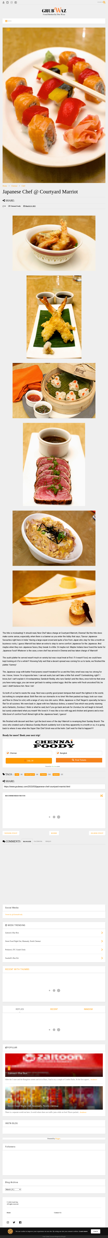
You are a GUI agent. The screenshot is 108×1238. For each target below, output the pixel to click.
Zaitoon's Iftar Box (17, 1073)
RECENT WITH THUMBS (17, 969)
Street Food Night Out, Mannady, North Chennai (33, 1106)
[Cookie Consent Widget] (54, 1232)
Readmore (94, 1079)
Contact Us (57, 1213)
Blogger (57, 1138)
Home (5, 186)
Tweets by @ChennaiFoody (14, 914)
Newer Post (11, 833)
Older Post (97, 833)
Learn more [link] (83, 1231)
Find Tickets (79, 760)
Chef (23, 186)
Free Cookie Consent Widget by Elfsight (54, 1236)
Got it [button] (95, 1231)
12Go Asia (53, 766)
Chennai (14, 186)
